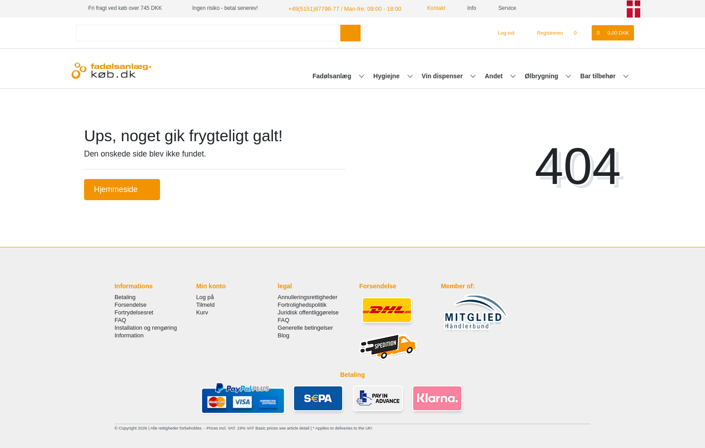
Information (129, 335)
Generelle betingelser (305, 327)
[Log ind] (503, 32)
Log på (205, 296)
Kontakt (426, 8)
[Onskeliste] (580, 32)
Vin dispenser (443, 75)
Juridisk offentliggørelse (308, 312)
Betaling (125, 296)
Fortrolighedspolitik (302, 303)
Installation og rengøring (146, 327)
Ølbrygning (542, 75)
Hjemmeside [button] (122, 188)
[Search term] (208, 32)
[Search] (350, 32)
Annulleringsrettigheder (308, 296)
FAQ (120, 319)
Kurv (202, 312)
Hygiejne (387, 75)
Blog (284, 335)
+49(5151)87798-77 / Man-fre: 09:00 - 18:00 (340, 8)
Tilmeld (205, 303)
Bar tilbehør (598, 75)
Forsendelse (131, 303)
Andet (494, 75)
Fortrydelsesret (134, 312)
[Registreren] (545, 32)
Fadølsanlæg (332, 75)
